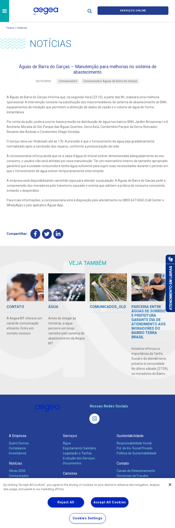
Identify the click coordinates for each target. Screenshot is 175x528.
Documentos (72, 467)
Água (67, 447)
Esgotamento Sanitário (79, 452)
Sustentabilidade (130, 439)
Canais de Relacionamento (136, 474)
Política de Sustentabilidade (137, 457)
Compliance (17, 452)
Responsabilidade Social (134, 447)
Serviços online (133, 11)
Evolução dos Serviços (79, 462)
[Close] (170, 485)
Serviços (70, 439)
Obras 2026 (17, 474)
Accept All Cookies (109, 502)
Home (10, 27)
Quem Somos (19, 447)
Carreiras (70, 477)
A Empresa (17, 439)
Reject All (65, 502)
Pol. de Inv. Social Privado (134, 452)
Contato (123, 467)
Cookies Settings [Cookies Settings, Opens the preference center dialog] (88, 518)
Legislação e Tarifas (77, 457)
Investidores (17, 457)
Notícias (22, 27)
